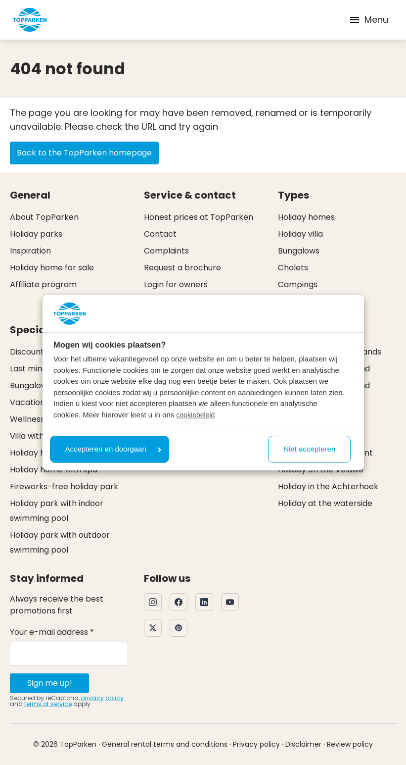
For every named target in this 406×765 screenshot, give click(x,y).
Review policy (350, 744)
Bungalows (298, 250)
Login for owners (176, 284)
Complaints (166, 250)
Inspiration (30, 250)
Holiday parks (36, 234)
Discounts (29, 351)
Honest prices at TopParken (198, 217)
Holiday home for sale (52, 267)
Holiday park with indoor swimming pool (56, 511)
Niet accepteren (309, 449)
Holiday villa (300, 234)
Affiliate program (43, 284)
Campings (297, 284)
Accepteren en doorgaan (113, 449)
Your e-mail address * (52, 632)
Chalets (293, 267)
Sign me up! (49, 683)
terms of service (48, 704)
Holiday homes (306, 217)
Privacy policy (256, 744)
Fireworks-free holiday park (64, 486)
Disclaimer (303, 744)
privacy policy (102, 698)
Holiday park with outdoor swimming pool (60, 542)
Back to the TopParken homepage (84, 152)
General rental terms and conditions (164, 744)
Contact (160, 234)
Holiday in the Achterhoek (328, 486)
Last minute (32, 368)
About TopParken (44, 217)
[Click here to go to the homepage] (29, 20)
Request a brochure (182, 267)
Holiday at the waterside (325, 503)
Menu (368, 19)
